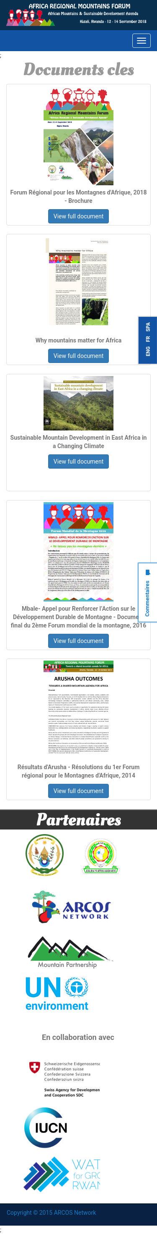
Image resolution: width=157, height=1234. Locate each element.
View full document (79, 216)
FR (148, 339)
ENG (148, 351)
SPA (148, 327)
